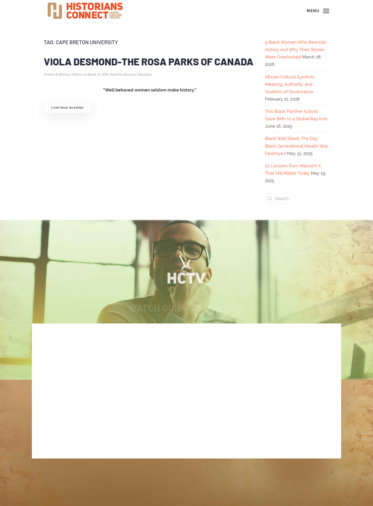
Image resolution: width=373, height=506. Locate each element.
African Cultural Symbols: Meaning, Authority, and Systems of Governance (290, 84)
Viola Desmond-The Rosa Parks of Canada (148, 61)
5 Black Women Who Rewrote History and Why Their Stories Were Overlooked (295, 49)
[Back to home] (86, 11)
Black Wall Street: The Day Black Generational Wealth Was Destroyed (296, 146)
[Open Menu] (318, 10)
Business (129, 74)
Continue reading (67, 107)
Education (144, 74)
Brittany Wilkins (70, 74)
